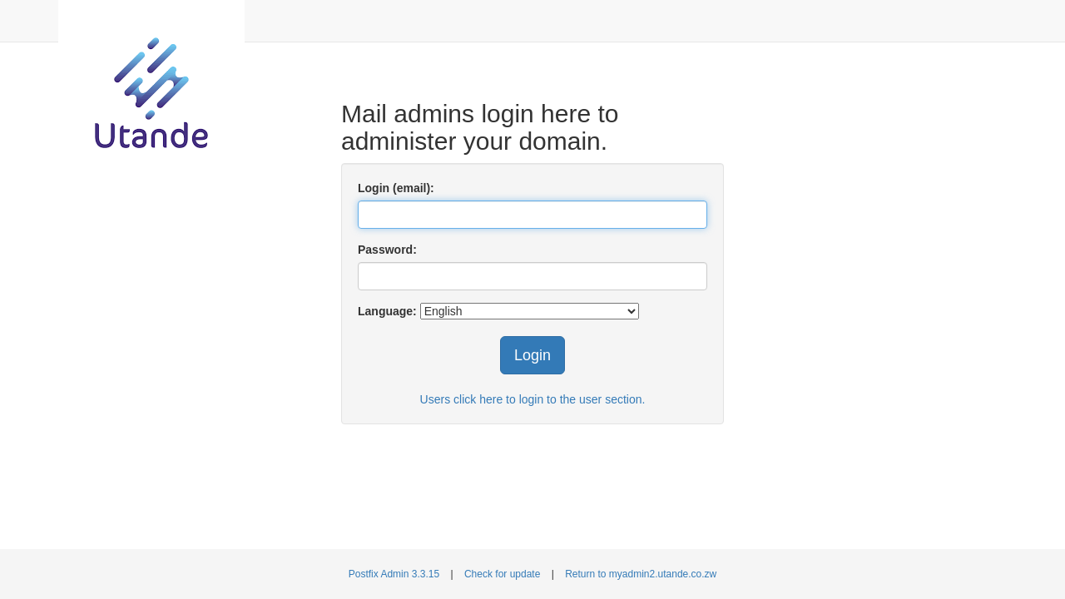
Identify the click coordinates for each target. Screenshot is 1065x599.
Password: (387, 249)
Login (532, 355)
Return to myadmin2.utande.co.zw (640, 574)
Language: (387, 311)
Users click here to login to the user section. (533, 399)
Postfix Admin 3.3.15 (394, 574)
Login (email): (396, 188)
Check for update (502, 574)
